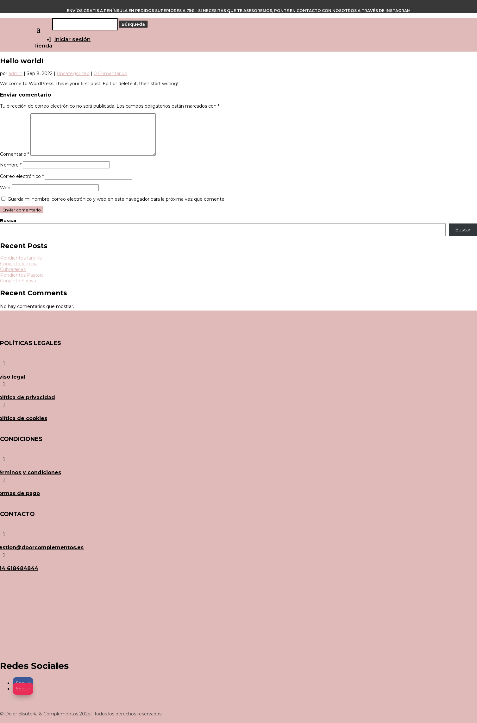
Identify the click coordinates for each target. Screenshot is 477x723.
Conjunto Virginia (19, 264)
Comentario (14, 154)
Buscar (8, 220)
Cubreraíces (13, 269)
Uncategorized (73, 73)
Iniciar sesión (72, 39)
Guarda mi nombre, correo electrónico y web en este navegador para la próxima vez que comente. (116, 199)
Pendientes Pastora (22, 275)
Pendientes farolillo (21, 258)
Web (5, 188)
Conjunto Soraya (18, 281)
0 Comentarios (110, 73)
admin (15, 73)
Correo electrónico (22, 176)
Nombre (11, 165)
